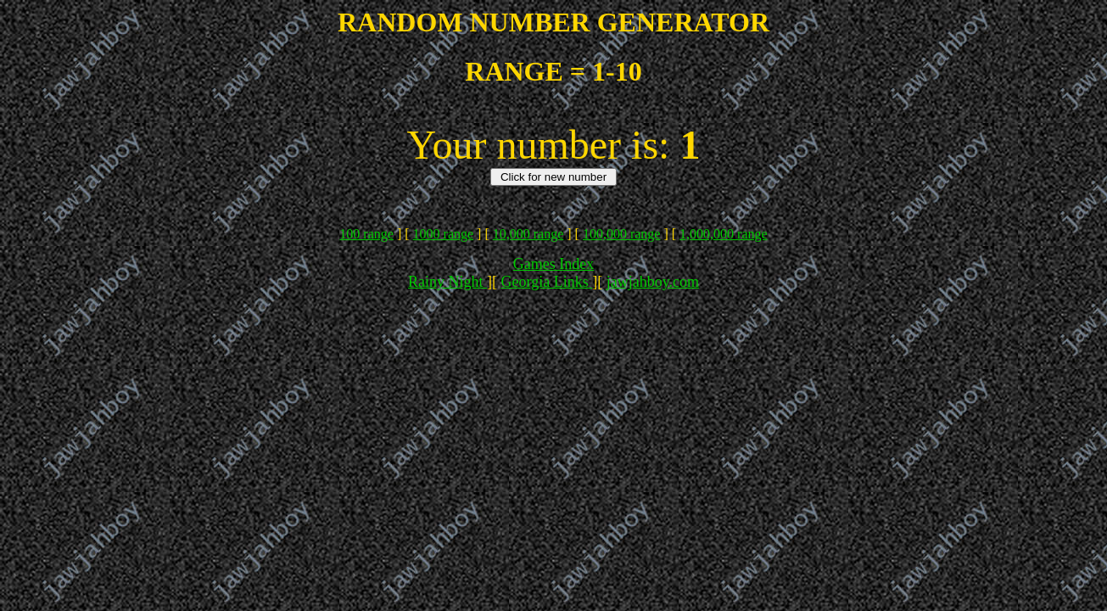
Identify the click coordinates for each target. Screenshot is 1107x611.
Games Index (553, 263)
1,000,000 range (723, 234)
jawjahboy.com (653, 281)
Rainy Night (447, 281)
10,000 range (528, 234)
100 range (366, 234)
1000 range (443, 234)
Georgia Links (547, 281)
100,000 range (622, 234)
